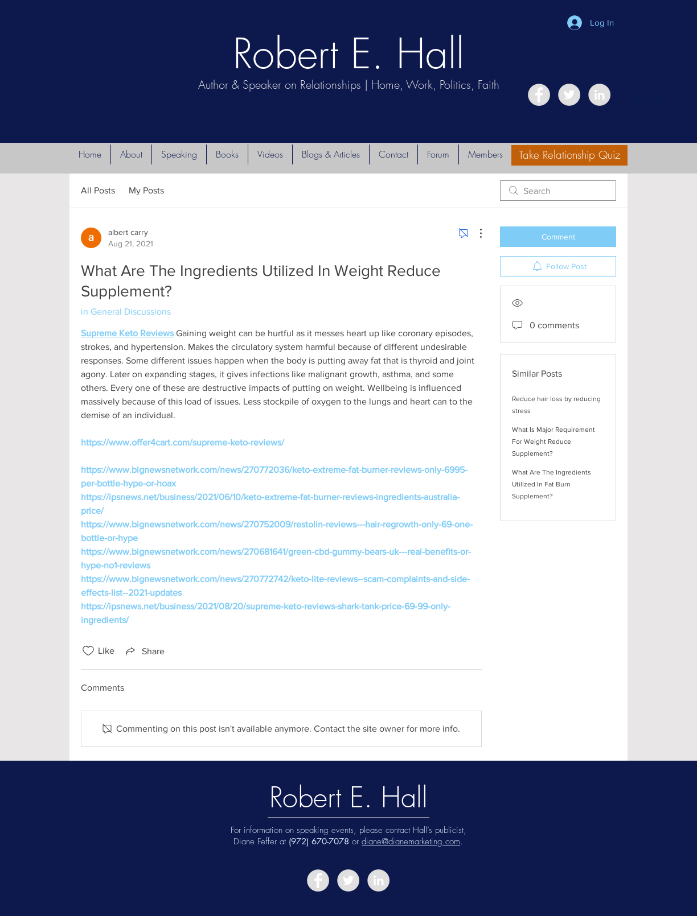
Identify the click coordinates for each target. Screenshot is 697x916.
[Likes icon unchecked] (88, 651)
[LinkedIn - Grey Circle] (599, 95)
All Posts (98, 190)
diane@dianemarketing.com (411, 841)
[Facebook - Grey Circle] (539, 95)
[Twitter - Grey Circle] (569, 95)
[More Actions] (475, 233)
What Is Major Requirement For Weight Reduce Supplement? (553, 441)
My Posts (146, 190)
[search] (558, 190)
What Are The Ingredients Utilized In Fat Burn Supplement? (551, 484)
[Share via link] (144, 651)
